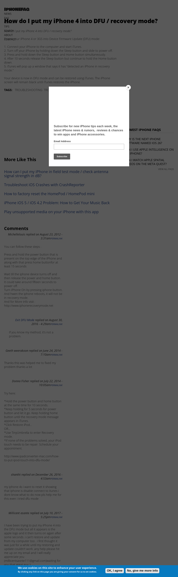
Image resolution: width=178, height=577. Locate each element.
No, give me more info (142, 570)
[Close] (128, 87)
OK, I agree (114, 570)
